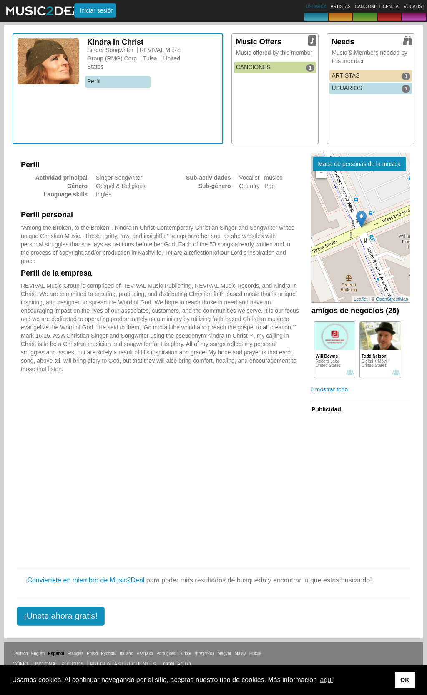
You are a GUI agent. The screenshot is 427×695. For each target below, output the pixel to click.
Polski (92, 653)
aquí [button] (326, 679)
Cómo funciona (34, 664)
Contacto (177, 664)
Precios (72, 664)
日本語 (255, 653)
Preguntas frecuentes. (123, 664)
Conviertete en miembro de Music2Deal (85, 580)
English (38, 653)
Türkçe (185, 653)
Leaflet (360, 298)
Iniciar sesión (97, 10)
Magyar (224, 653)
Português (166, 653)
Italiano (126, 653)
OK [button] (404, 680)
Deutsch (20, 653)
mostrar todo (329, 389)
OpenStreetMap (392, 298)
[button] (61, 616)
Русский (108, 653)
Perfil (93, 81)
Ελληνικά (144, 653)
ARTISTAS (371, 76)
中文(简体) (204, 653)
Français (75, 653)
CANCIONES (275, 67)
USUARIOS (371, 88)
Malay (240, 653)
